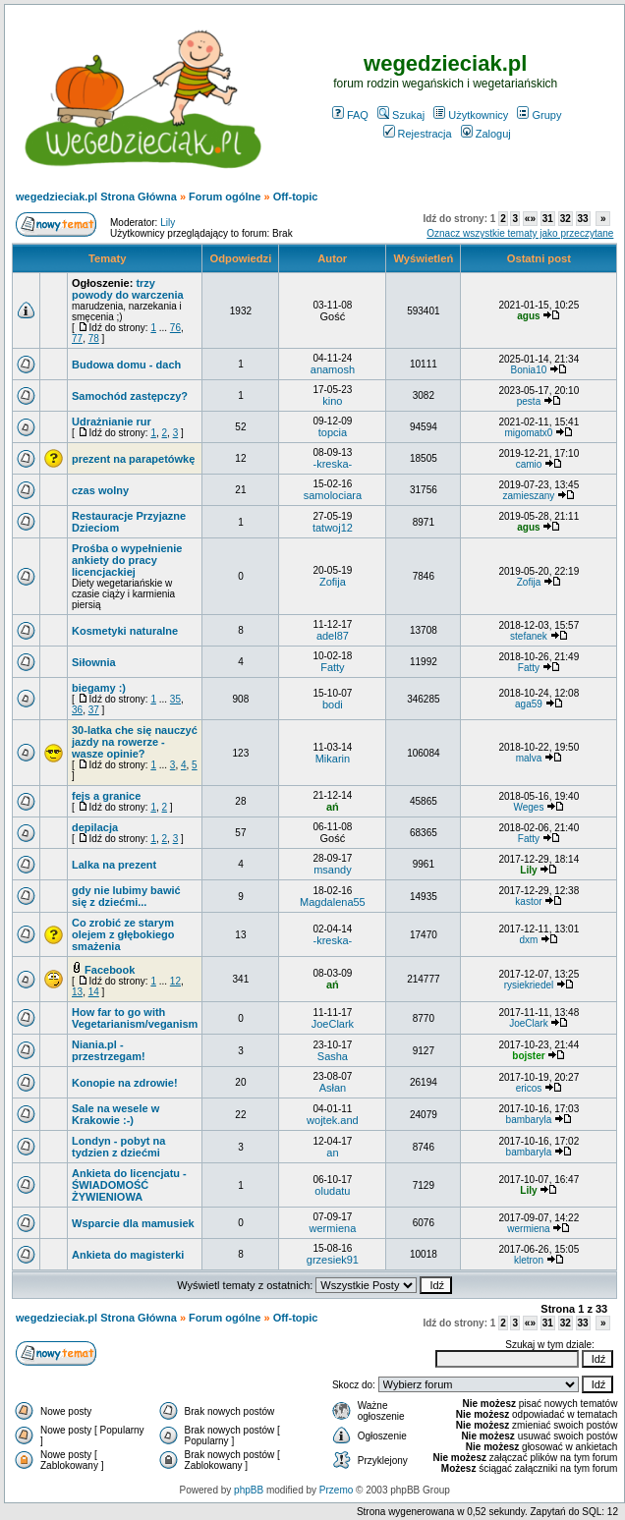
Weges (528, 807)
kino (332, 401)
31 (547, 218)
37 (93, 709)
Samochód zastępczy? (130, 396)
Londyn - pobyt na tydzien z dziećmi (118, 1146)
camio (529, 464)
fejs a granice (106, 796)
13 (77, 991)
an (332, 1152)
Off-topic (295, 196)
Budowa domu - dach (126, 364)
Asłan (333, 1088)
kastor (528, 901)
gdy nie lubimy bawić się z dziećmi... (126, 896)
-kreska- (333, 464)
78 (93, 338)
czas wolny (100, 490)
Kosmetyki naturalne (125, 631)
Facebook (110, 970)
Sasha (332, 1056)
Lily (167, 222)
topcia (332, 432)
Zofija (332, 582)
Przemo (336, 1490)
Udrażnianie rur (111, 421)
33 (583, 218)
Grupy (539, 115)
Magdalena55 (333, 902)
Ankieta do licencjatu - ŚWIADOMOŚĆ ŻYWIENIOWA (129, 1185)
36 (77, 709)
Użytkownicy (470, 115)
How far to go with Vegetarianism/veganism (135, 1018)
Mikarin (332, 758)
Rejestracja (417, 134)
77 (77, 338)
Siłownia (94, 662)
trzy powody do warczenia (128, 289)
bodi (332, 704)
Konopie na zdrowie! (125, 1083)
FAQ (350, 115)
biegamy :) (99, 688)
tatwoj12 (332, 528)
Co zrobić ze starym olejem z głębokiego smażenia (123, 934)
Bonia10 (529, 370)
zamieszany (529, 495)
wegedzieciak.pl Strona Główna (96, 196)
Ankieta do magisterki (128, 1255)
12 (175, 981)
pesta (528, 401)
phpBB (248, 1490)
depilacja (95, 827)
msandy (332, 869)
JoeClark (333, 1024)
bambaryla (529, 1119)
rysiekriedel (529, 985)
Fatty (332, 667)
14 (93, 991)
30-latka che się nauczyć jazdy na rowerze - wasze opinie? (135, 742)
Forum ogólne (224, 196)
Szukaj (401, 115)
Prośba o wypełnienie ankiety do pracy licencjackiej (127, 560)
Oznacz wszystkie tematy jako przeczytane (519, 233)
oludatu (332, 1191)
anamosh (333, 369)
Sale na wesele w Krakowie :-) (115, 1114)
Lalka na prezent (114, 865)
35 (175, 699)
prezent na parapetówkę (133, 459)
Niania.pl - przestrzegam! (108, 1050)
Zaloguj (486, 134)
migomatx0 (529, 432)
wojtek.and (333, 1120)
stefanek (528, 636)
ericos (529, 1088)
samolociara (333, 495)
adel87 (332, 636)
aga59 (528, 704)
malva (529, 758)
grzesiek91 (333, 1260)
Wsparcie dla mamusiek (133, 1223)
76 (175, 327)
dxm (529, 939)
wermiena (333, 1228)
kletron (528, 1260)
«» (530, 218)
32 (565, 218)
